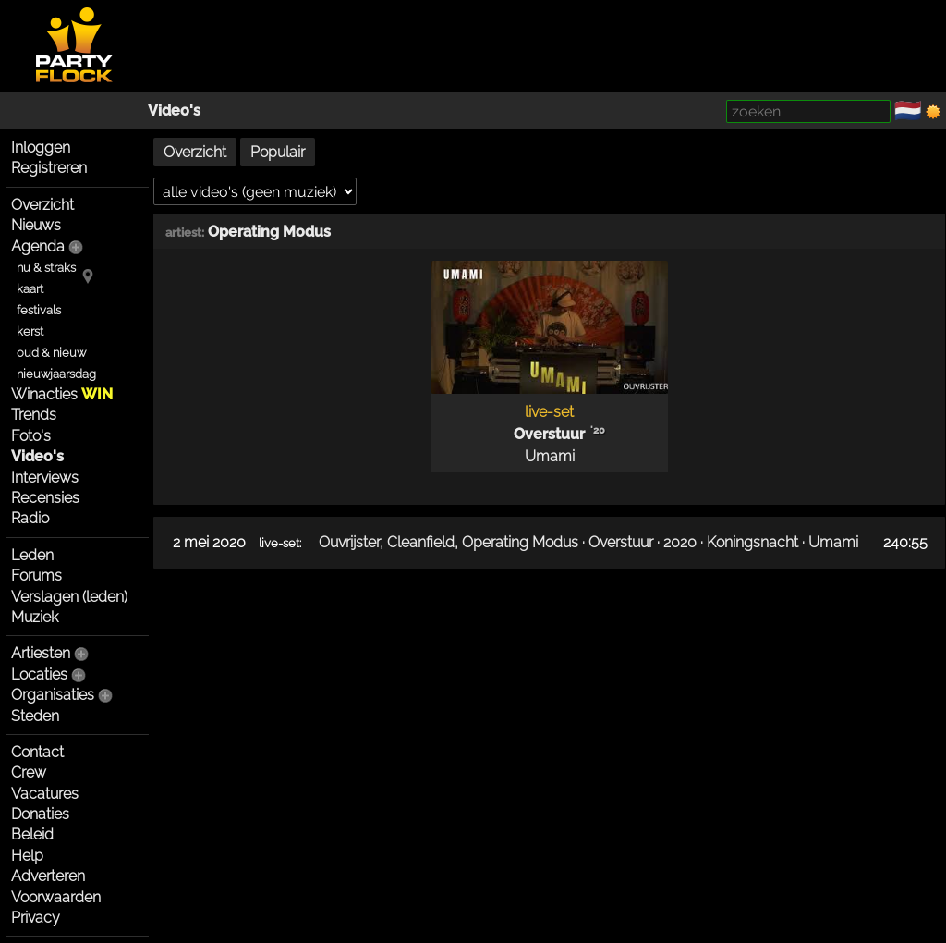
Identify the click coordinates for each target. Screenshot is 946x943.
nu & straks (46, 268)
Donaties (40, 814)
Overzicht (42, 205)
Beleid (32, 834)
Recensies (45, 498)
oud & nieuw (51, 353)
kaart (30, 289)
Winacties (62, 394)
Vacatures (45, 793)
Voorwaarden (56, 897)
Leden (32, 555)
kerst (30, 331)
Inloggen (40, 147)
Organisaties (52, 695)
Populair (277, 152)
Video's (174, 110)
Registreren (49, 168)
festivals (39, 310)
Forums (36, 575)
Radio (30, 518)
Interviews (45, 477)
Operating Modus (269, 231)
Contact (37, 752)
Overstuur (549, 434)
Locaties (39, 674)
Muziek (34, 617)
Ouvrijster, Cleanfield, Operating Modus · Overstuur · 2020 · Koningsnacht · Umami (588, 542)
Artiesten (40, 653)
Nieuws (36, 225)
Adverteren (48, 876)
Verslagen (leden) (69, 597)
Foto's (31, 436)
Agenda (38, 246)
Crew (28, 772)
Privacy (35, 917)
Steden (35, 716)
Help (27, 855)
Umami (550, 456)
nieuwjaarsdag (56, 374)
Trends (33, 414)
